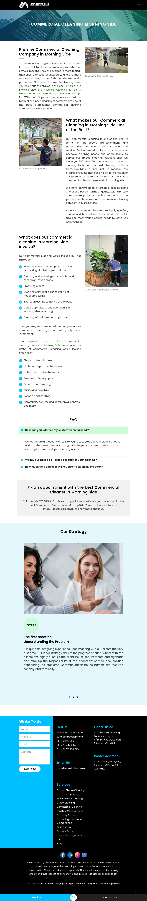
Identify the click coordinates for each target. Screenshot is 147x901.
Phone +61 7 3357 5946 (70, 732)
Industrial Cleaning (67, 794)
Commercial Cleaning (69, 806)
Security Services (66, 831)
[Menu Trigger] (138, 4)
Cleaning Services (67, 815)
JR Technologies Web (109, 883)
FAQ (59, 839)
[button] (70, 696)
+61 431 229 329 (65, 741)
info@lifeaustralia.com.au (71, 768)
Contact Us (110, 897)
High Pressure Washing (70, 798)
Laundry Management (69, 835)
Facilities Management (70, 811)
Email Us (37, 897)
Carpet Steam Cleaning (71, 790)
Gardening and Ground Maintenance (70, 821)
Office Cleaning (66, 802)
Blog (59, 843)
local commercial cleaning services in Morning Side (50, 343)
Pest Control (64, 827)
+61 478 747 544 (66, 745)
